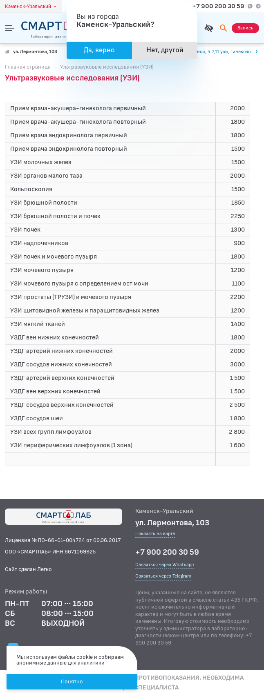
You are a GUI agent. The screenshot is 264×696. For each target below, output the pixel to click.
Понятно (72, 681)
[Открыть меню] (10, 28)
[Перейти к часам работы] (208, 52)
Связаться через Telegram (163, 576)
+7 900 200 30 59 (218, 6)
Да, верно (99, 50)
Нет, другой (164, 50)
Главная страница (28, 66)
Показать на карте (155, 534)
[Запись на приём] (245, 28)
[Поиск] (223, 28)
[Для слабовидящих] (208, 28)
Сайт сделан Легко (28, 569)
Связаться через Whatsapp (164, 565)
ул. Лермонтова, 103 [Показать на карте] (35, 52)
